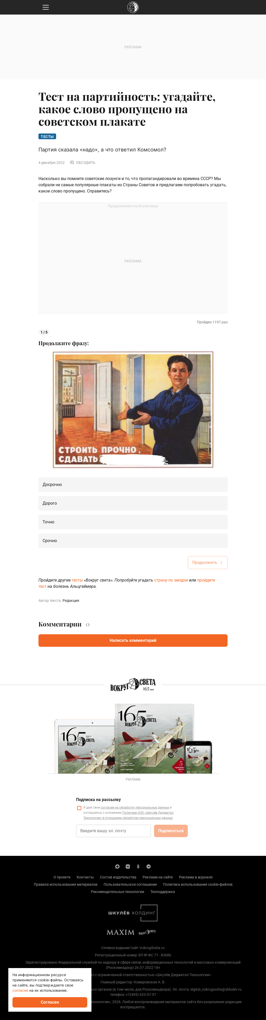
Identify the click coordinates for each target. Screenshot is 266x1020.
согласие (20, 990)
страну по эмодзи (171, 580)
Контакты (85, 877)
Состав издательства (118, 877)
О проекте (62, 877)
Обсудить (82, 163)
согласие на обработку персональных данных (135, 807)
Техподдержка (162, 892)
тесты (78, 580)
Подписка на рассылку (98, 799)
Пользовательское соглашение (130, 884)
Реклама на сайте (158, 877)
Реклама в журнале (195, 877)
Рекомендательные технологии (117, 892)
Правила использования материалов (65, 884)
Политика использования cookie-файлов (197, 884)
